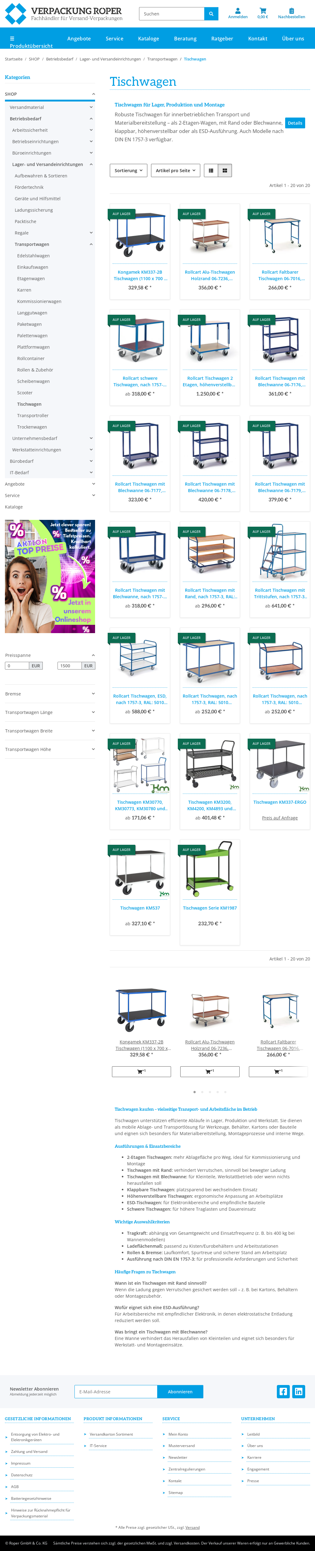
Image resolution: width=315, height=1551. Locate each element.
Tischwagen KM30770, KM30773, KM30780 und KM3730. (140, 805)
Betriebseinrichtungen (35, 141)
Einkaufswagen (32, 267)
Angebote (15, 484)
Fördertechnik (29, 187)
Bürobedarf (22, 461)
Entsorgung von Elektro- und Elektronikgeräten (35, 1437)
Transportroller (33, 415)
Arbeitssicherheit (30, 130)
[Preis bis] (70, 666)
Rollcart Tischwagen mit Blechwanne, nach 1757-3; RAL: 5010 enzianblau (140, 593)
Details (295, 123)
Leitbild (253, 1434)
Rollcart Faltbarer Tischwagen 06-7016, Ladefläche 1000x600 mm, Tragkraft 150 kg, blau (280, 275)
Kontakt (257, 38)
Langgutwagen (32, 313)
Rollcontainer (31, 358)
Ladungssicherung (34, 210)
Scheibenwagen (33, 381)
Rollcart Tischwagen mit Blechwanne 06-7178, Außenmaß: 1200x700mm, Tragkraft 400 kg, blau (210, 487)
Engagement (258, 1469)
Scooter (25, 393)
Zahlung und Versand (29, 1451)
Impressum (20, 1463)
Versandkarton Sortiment (111, 1434)
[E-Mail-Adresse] (116, 1391)
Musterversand (182, 1445)
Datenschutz (22, 1475)
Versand (192, 1527)
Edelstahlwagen (33, 256)
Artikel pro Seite (173, 170)
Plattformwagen (33, 347)
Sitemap (176, 1492)
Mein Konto (178, 1434)
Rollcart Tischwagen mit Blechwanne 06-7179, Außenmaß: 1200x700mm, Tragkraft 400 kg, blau (280, 487)
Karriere (254, 1457)
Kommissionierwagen (39, 301)
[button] (238, 13)
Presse (253, 1480)
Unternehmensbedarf (34, 438)
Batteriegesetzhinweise (31, 1498)
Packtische (25, 221)
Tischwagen (29, 404)
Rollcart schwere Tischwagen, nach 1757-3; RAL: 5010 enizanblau (140, 381)
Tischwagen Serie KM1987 (210, 908)
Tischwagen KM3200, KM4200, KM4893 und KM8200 (210, 805)
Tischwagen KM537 (140, 908)
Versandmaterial (27, 107)
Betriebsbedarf (25, 119)
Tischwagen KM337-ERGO (279, 802)
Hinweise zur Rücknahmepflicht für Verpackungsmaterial (40, 1513)
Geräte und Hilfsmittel (38, 198)
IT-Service (98, 1445)
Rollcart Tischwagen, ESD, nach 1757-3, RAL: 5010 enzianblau (140, 699)
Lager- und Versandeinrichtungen (47, 164)
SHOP (11, 94)
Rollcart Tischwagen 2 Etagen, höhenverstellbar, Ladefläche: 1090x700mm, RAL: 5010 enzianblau (210, 381)
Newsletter (178, 1457)
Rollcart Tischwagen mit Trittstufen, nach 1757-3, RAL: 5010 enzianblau (280, 593)
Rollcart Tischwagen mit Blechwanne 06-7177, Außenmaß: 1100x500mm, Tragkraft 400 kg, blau (140, 487)
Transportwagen (32, 244)
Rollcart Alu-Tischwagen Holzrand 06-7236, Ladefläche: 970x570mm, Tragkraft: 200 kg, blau (210, 275)
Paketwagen (29, 324)
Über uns (293, 38)
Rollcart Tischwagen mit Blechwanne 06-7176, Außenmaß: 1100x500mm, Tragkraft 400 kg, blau (280, 381)
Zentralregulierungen (187, 1469)
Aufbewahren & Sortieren (41, 176)
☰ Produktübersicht (31, 42)
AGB (15, 1486)
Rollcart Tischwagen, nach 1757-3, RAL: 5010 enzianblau (210, 699)
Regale (22, 233)
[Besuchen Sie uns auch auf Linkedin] (298, 1391)
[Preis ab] (17, 666)
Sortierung (126, 170)
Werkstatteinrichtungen (36, 450)
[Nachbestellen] (291, 13)
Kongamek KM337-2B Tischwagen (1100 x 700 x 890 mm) (140, 275)
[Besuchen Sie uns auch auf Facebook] (283, 1391)
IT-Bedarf (19, 472)
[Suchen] (172, 13)
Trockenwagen (32, 427)
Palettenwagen (32, 335)
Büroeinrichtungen (31, 153)
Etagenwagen (31, 278)
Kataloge (14, 507)
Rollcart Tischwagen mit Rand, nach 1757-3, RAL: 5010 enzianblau (210, 593)
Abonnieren (180, 1392)
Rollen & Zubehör (35, 370)
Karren (24, 290)
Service (12, 495)
